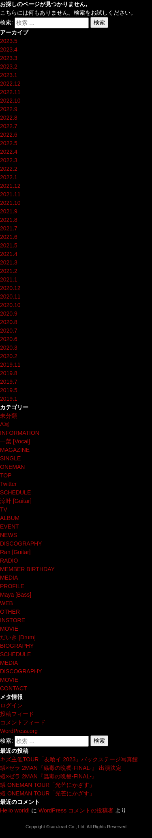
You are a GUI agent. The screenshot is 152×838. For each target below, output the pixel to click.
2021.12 (10, 186)
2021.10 (10, 203)
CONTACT (13, 688)
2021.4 (8, 254)
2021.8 (8, 220)
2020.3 (8, 347)
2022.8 (8, 117)
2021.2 (8, 271)
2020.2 (8, 356)
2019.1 (8, 398)
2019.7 (8, 381)
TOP (6, 475)
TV (3, 509)
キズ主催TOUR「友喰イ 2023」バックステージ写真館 (69, 759)
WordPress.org (19, 731)
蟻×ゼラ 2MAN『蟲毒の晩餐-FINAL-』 (48, 776)
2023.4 (8, 49)
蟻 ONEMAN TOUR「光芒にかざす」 (47, 785)
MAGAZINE (15, 450)
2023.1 (8, 75)
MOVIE (9, 628)
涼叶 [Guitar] (16, 501)
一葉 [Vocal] (15, 441)
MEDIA (9, 577)
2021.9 (8, 211)
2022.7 (8, 126)
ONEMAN (12, 467)
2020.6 (8, 339)
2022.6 (8, 134)
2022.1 (8, 177)
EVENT (9, 526)
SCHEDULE (15, 492)
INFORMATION (19, 433)
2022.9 (8, 109)
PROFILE (12, 586)
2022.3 (8, 160)
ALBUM (9, 518)
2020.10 (10, 305)
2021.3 (8, 262)
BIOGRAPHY (17, 645)
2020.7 (8, 330)
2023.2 (8, 66)
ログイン (11, 705)
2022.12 (10, 83)
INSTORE (12, 620)
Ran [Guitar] (15, 552)
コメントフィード (22, 722)
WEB (6, 603)
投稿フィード (17, 714)
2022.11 (10, 92)
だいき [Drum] (18, 637)
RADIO (9, 560)
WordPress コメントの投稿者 (76, 810)
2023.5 (8, 41)
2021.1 (8, 279)
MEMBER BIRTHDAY (27, 569)
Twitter (8, 484)
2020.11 (10, 296)
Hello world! (15, 810)
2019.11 (10, 364)
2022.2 (8, 168)
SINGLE (10, 458)
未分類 (8, 416)
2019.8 (8, 373)
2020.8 (8, 322)
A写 (4, 424)
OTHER (10, 611)
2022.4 (8, 151)
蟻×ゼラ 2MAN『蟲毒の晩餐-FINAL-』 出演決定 (61, 768)
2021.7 (8, 228)
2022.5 (8, 143)
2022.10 (10, 100)
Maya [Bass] (15, 594)
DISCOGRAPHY (21, 543)
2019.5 (8, 390)
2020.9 (8, 313)
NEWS (8, 535)
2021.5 (8, 245)
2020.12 (10, 288)
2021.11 (10, 194)
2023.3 (8, 58)
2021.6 (8, 237)
